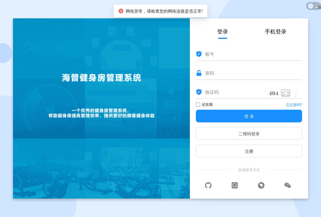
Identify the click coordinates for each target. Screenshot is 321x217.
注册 (249, 151)
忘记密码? (294, 105)
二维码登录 (249, 133)
